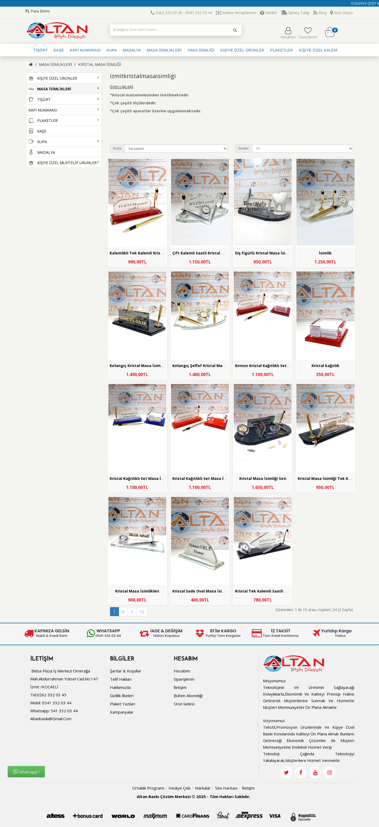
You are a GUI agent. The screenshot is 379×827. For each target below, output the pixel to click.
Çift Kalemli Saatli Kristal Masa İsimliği (209, 252)
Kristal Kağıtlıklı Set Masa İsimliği (141, 478)
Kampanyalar (122, 712)
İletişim (180, 687)
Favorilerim (308, 33)
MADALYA (132, 50)
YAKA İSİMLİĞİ (201, 50)
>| (142, 611)
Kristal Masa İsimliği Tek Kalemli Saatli (335, 478)
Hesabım (288, 33)
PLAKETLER (281, 50)
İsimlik (325, 252)
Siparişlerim (184, 679)
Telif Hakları (120, 679)
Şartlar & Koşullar (125, 670)
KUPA (112, 50)
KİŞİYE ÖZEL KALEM (318, 50)
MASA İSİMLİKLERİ (164, 50)
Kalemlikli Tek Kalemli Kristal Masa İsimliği (150, 252)
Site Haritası (226, 788)
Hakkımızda (120, 687)
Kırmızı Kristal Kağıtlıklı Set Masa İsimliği (274, 365)
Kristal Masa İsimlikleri (137, 591)
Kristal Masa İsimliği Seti (262, 478)
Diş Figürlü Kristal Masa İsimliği (264, 252)
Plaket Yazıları (122, 703)
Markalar (203, 788)
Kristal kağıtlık (325, 365)
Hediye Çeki (179, 788)
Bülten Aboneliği (188, 695)
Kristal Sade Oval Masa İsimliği (201, 591)
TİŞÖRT (40, 50)
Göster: (243, 148)
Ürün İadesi (184, 703)
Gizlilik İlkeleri (122, 695)
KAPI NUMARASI (85, 50)
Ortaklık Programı (148, 788)
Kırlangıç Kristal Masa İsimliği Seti (142, 365)
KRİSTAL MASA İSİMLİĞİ (99, 64)
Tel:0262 (38, 694)
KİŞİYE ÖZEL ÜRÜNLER (242, 50)
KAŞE (59, 50)
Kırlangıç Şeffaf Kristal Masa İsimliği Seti (211, 365)
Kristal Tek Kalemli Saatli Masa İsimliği (272, 591)
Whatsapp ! (26, 771)
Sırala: (117, 148)
